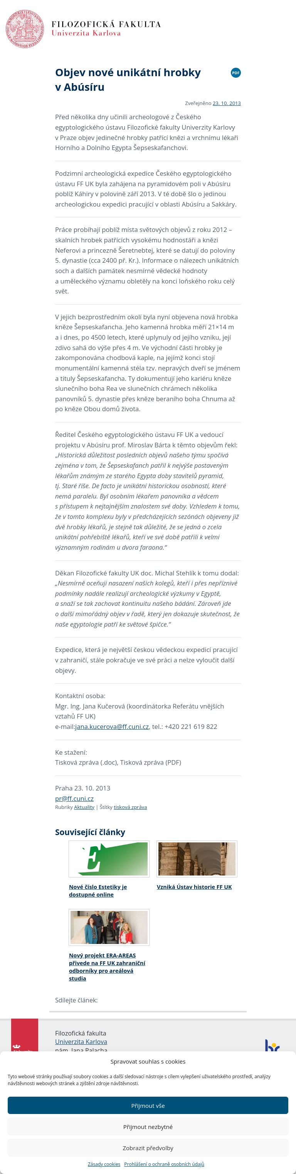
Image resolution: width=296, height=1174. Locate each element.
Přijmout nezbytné (148, 1127)
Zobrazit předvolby (148, 1148)
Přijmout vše (148, 1105)
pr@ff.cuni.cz (74, 798)
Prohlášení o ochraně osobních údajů (164, 1164)
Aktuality (84, 807)
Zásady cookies (104, 1164)
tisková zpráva (130, 807)
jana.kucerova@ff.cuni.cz (112, 726)
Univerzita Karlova (81, 1041)
